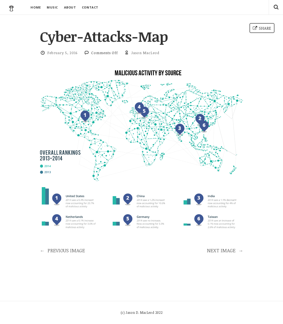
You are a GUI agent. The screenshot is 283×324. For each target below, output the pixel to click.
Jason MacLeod (145, 52)
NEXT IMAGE (225, 250)
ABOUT (70, 7)
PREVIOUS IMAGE (62, 250)
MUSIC (52, 7)
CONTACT (90, 7)
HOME (35, 7)
